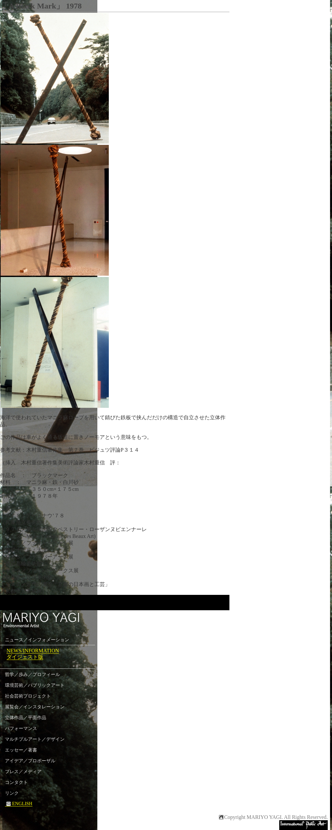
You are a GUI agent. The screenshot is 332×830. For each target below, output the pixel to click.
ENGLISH (18, 803)
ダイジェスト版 (25, 657)
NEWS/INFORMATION (33, 650)
